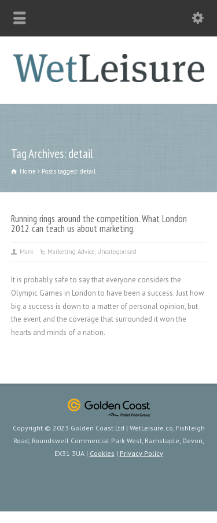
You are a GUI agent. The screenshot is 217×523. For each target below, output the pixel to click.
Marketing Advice (71, 252)
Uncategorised (117, 252)
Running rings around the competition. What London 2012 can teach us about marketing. (99, 223)
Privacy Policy (141, 453)
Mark (26, 252)
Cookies (102, 453)
